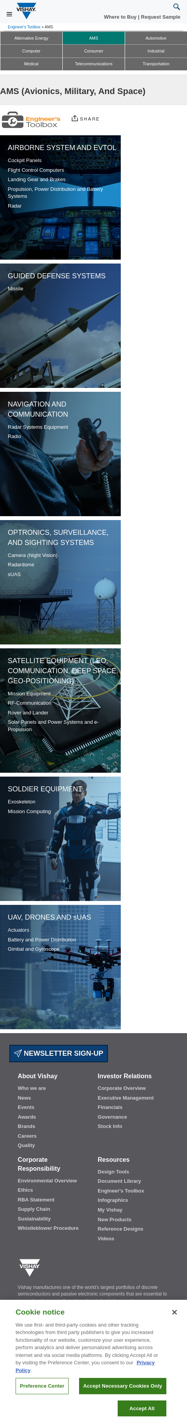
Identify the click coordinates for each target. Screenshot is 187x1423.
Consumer (93, 51)
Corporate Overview (122, 1088)
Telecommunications (94, 63)
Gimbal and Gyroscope (34, 949)
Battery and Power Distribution (42, 940)
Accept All (141, 1411)
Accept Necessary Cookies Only (122, 1389)
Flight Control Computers (36, 170)
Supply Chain (34, 1209)
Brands (26, 1126)
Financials (110, 1107)
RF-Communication (29, 703)
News (24, 1098)
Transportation (156, 63)
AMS (93, 38)
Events (26, 1107)
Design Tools (113, 1172)
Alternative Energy (31, 38)
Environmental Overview (47, 1181)
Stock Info (110, 1126)
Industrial (156, 51)
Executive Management (126, 1098)
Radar (14, 206)
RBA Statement (36, 1200)
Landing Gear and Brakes (36, 179)
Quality (26, 1145)
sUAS (14, 574)
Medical (31, 63)
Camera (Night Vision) (33, 555)
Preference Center (42, 1389)
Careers (27, 1136)
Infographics (113, 1200)
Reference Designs (120, 1229)
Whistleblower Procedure (48, 1228)
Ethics (25, 1190)
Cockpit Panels (25, 160)
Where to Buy (121, 17)
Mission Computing (29, 811)
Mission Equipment (29, 694)
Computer (31, 51)
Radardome (21, 564)
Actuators (18, 930)
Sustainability (34, 1219)
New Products (115, 1219)
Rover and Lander (28, 713)
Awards (27, 1117)
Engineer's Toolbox (24, 27)
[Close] (174, 1314)
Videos (106, 1238)
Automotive (156, 38)
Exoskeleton (21, 802)
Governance (112, 1117)
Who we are (32, 1088)
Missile (15, 289)
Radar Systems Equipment (38, 427)
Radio (14, 436)
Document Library (119, 1181)
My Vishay (110, 1210)
